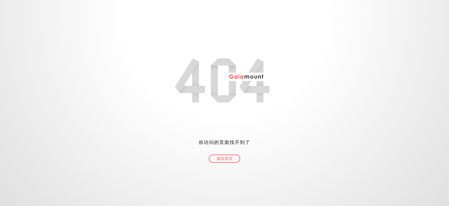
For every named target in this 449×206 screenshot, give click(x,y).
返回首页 (224, 159)
